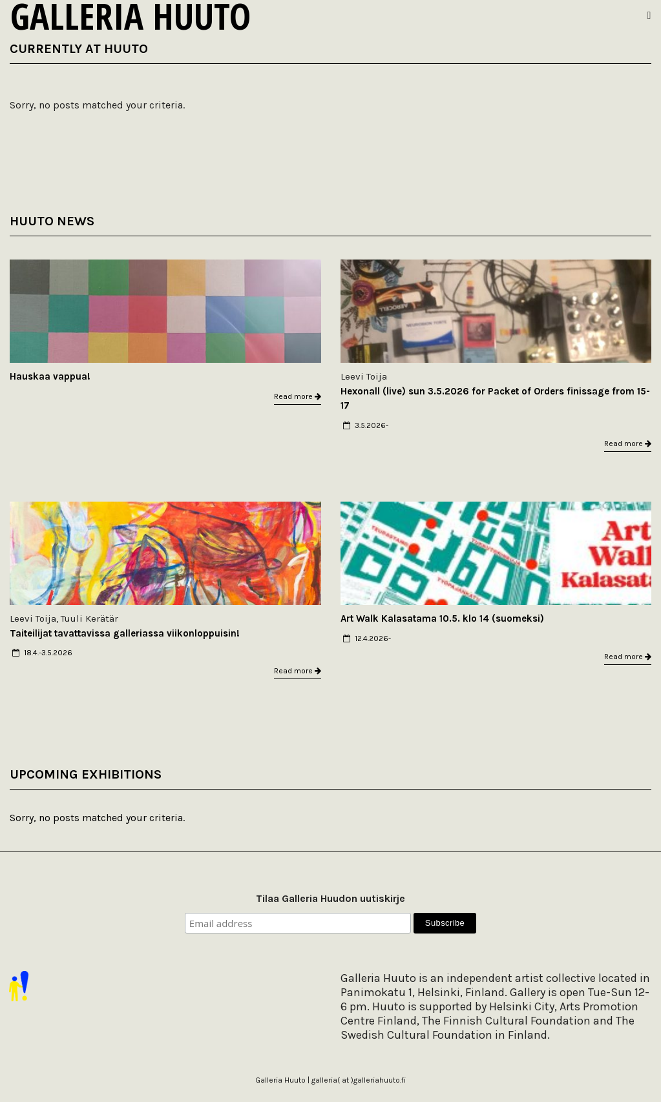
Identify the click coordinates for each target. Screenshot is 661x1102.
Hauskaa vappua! (50, 376)
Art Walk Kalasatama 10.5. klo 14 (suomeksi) (442, 618)
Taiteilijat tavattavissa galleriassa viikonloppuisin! (125, 633)
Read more (297, 396)
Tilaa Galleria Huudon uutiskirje (330, 898)
